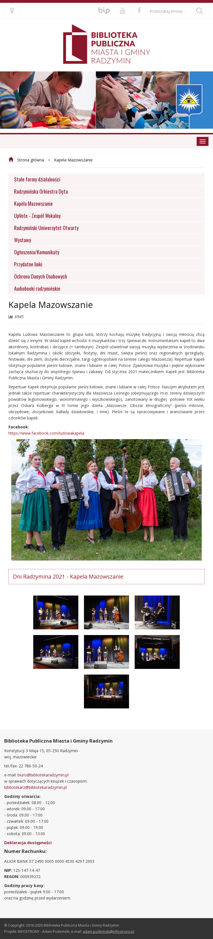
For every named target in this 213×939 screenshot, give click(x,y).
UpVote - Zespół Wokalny (37, 215)
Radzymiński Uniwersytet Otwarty (46, 227)
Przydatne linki (28, 264)
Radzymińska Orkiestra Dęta (41, 191)
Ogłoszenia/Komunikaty (36, 252)
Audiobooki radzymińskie (37, 288)
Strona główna (30, 160)
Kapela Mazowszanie (73, 160)
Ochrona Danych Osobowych (40, 276)
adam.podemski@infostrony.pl (108, 931)
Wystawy (22, 240)
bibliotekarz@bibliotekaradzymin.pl (35, 787)
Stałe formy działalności (37, 179)
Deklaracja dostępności (28, 842)
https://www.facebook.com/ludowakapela (46, 433)
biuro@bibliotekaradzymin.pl (42, 775)
